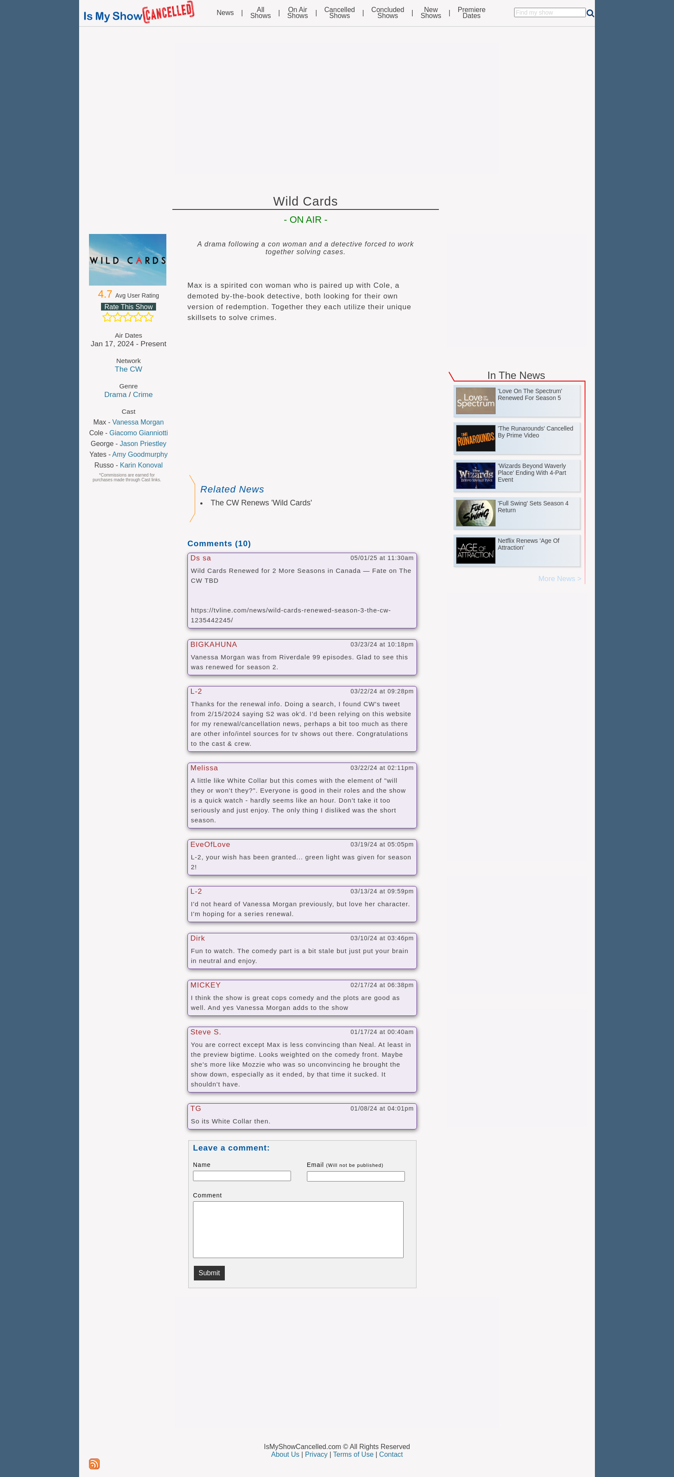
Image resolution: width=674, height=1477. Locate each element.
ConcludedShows (387, 13)
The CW (128, 369)
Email (345, 1164)
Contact (391, 1454)
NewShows (431, 13)
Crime (143, 394)
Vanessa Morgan (138, 422)
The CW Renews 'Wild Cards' (261, 502)
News (225, 13)
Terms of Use (353, 1454)
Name (202, 1164)
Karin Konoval (141, 465)
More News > (560, 579)
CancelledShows (340, 13)
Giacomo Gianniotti (139, 433)
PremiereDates (472, 13)
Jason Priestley (143, 443)
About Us (285, 1454)
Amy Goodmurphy (140, 454)
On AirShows (297, 13)
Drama (115, 394)
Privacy (316, 1454)
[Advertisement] (337, 108)
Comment (207, 1195)
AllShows (260, 13)
